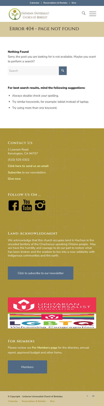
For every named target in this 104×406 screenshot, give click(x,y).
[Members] (27, 366)
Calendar (34, 2)
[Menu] (90, 14)
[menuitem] (34, 3)
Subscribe (14, 172)
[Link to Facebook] (87, 396)
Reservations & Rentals (55, 2)
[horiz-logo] (43, 14)
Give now (14, 179)
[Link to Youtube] (93, 396)
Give (74, 2)
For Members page (44, 348)
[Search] (82, 14)
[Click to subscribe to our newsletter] (40, 273)
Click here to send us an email (28, 166)
